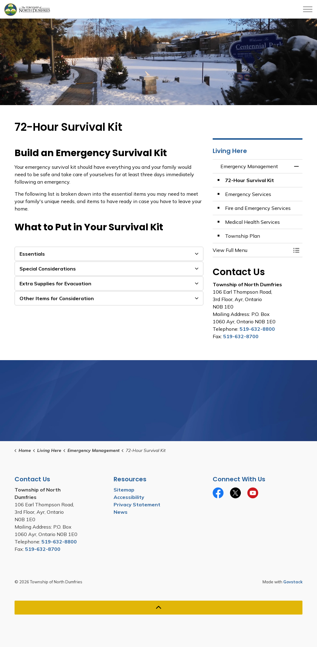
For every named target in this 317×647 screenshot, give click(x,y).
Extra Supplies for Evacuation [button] (55, 283)
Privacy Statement (137, 504)
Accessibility (129, 497)
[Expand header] (307, 9)
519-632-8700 (240, 336)
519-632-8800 (257, 329)
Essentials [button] (32, 254)
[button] (251, 250)
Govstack (292, 581)
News (121, 512)
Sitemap (124, 490)
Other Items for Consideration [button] (57, 298)
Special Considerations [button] (48, 269)
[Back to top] (158, 608)
